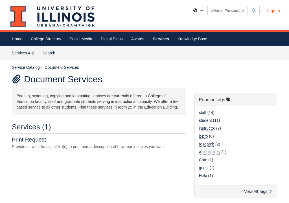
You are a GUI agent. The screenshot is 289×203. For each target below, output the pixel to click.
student (205, 74)
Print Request (29, 94)
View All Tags (258, 145)
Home (17, 39)
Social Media (81, 39)
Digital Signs (112, 39)
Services (161, 39)
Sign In (273, 10)
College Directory (46, 39)
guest (204, 122)
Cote (203, 114)
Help (203, 129)
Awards (137, 39)
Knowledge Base (192, 39)
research (206, 98)
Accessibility (209, 106)
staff (202, 66)
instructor (207, 82)
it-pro (203, 90)
